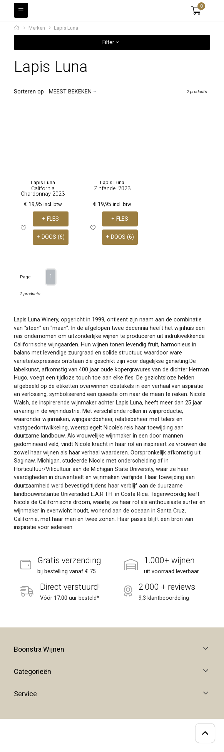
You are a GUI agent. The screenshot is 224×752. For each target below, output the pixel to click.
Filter (110, 42)
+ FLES (50, 219)
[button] (196, 10)
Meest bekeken (70, 91)
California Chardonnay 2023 (43, 191)
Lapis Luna (43, 182)
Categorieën (32, 671)
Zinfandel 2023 (112, 188)
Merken (36, 28)
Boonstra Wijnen (39, 649)
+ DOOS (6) (51, 237)
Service (25, 693)
